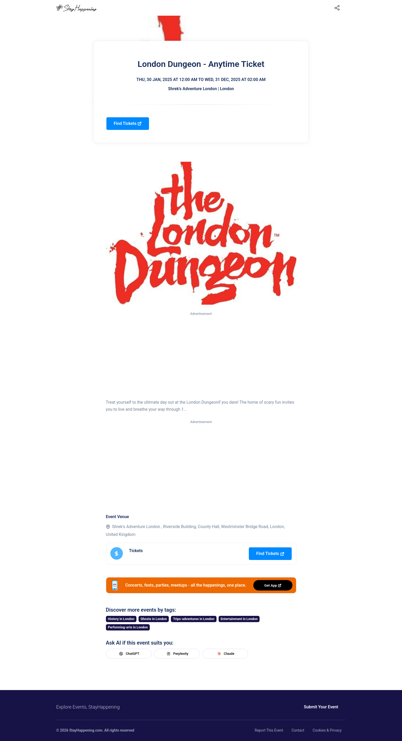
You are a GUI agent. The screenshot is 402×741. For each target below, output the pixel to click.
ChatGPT (128, 654)
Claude (225, 654)
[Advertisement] (201, 355)
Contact (297, 730)
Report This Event (269, 730)
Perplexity (176, 654)
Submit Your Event (321, 706)
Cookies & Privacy (327, 730)
